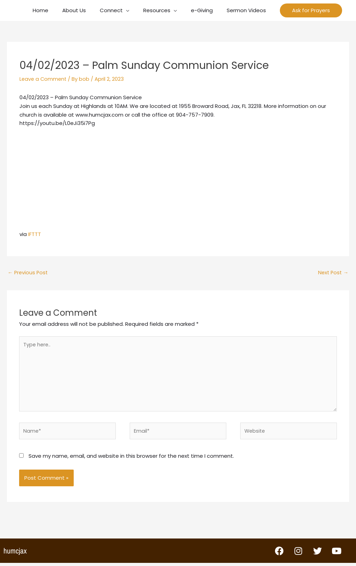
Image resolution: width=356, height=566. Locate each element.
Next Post (332, 272)
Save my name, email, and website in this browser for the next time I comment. (131, 459)
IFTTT (34, 234)
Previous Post (28, 272)
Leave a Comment (43, 78)
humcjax (15, 554)
